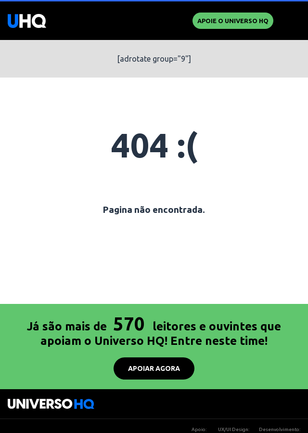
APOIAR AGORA (154, 368)
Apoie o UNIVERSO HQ (233, 20)
